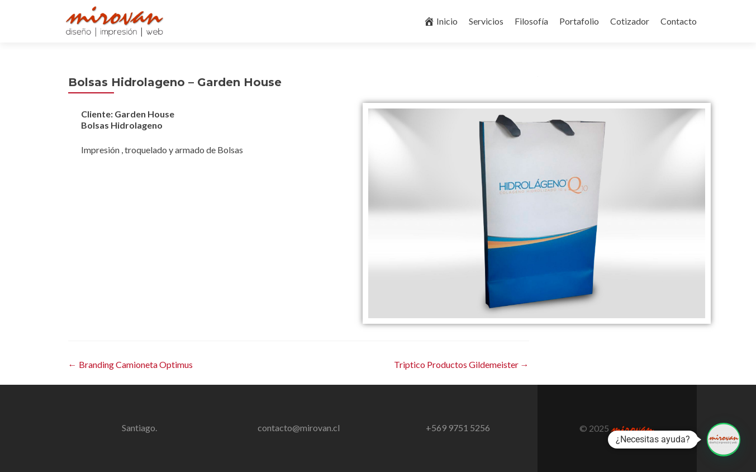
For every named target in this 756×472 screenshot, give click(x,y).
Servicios (486, 21)
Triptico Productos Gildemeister (461, 364)
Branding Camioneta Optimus (130, 364)
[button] (723, 439)
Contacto (678, 21)
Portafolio (579, 21)
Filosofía (531, 21)
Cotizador (629, 21)
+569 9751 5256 (458, 427)
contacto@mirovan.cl (299, 427)
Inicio (441, 21)
